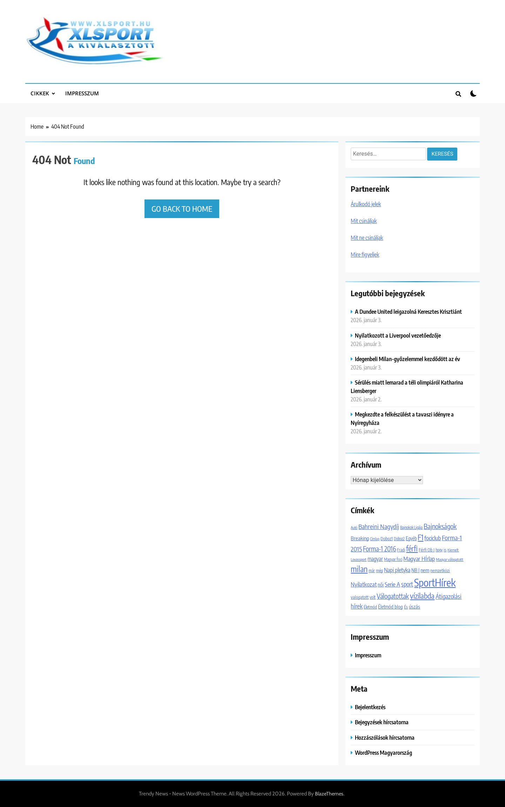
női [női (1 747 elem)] (381, 584)
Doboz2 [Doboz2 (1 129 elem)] (399, 538)
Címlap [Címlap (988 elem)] (374, 538)
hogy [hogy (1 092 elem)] (439, 549)
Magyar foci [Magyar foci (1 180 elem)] (393, 559)
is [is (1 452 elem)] (445, 549)
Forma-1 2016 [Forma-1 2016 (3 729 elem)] (379, 549)
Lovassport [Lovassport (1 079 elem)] (358, 559)
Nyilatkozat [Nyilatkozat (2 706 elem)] (364, 584)
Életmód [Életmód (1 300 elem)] (370, 607)
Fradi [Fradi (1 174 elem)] (401, 549)
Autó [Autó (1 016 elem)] (354, 527)
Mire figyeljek (365, 254)
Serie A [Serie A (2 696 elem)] (392, 584)
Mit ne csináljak (367, 237)
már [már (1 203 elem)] (372, 570)
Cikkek (40, 93)
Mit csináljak (364, 220)
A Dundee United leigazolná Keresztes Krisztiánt (408, 311)
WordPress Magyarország (383, 752)
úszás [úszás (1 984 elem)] (414, 606)
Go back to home (182, 208)
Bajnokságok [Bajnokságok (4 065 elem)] (440, 526)
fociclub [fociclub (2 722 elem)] (432, 538)
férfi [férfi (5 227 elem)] (412, 548)
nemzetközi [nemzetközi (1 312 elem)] (440, 570)
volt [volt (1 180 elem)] (373, 597)
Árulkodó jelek (366, 204)
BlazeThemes (329, 794)
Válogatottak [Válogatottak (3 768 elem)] (393, 596)
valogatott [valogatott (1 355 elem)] (360, 597)
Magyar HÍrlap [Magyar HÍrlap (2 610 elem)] (419, 558)
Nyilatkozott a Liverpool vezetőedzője (398, 335)
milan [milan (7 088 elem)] (359, 569)
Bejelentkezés (370, 707)
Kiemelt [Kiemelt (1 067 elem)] (453, 550)
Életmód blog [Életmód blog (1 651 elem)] (390, 607)
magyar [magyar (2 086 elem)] (375, 558)
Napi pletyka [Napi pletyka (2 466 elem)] (397, 570)
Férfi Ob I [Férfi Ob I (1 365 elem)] (427, 549)
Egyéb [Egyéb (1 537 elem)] (411, 538)
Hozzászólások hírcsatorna (385, 737)
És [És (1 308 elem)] (406, 607)
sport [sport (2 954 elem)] (407, 584)
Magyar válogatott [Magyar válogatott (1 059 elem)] (449, 559)
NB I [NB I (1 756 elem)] (415, 570)
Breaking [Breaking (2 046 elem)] (360, 538)
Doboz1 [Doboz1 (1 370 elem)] (387, 538)
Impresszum (82, 93)
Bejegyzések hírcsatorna (382, 722)
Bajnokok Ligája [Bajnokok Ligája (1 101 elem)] (411, 527)
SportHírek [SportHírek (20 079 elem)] (435, 582)
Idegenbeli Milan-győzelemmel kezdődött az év (407, 358)
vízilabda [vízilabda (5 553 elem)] (422, 596)
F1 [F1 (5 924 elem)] (420, 537)
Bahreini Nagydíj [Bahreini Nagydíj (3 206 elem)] (378, 526)
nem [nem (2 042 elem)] (424, 570)
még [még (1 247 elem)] (379, 570)
